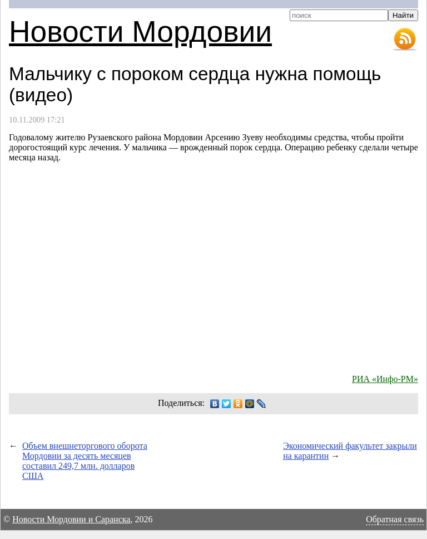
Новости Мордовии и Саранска (71, 519)
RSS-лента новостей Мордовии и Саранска (404, 39)
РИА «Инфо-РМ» (385, 379)
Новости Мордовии (140, 31)
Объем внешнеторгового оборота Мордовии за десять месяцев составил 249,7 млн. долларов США (84, 461)
